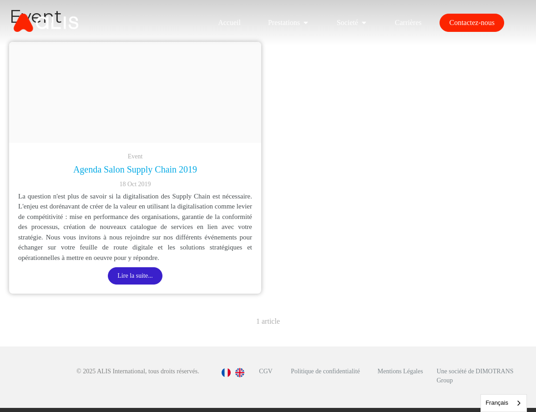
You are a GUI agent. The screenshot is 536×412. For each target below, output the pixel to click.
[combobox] (503, 403)
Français (496, 402)
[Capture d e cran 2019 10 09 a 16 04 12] (135, 92)
